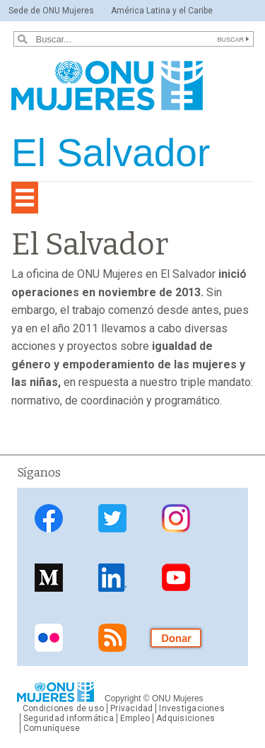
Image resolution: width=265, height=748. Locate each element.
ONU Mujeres (178, 698)
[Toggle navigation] (24, 198)
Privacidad (131, 708)
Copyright (123, 698)
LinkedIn (112, 578)
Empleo (135, 718)
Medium (49, 578)
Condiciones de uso (63, 708)
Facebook (49, 518)
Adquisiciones (185, 718)
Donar (176, 637)
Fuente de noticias (112, 637)
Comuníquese (52, 728)
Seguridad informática (68, 718)
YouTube (176, 578)
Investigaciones (191, 708)
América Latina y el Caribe (162, 11)
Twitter (112, 518)
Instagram (176, 518)
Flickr (49, 637)
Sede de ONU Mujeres (51, 11)
